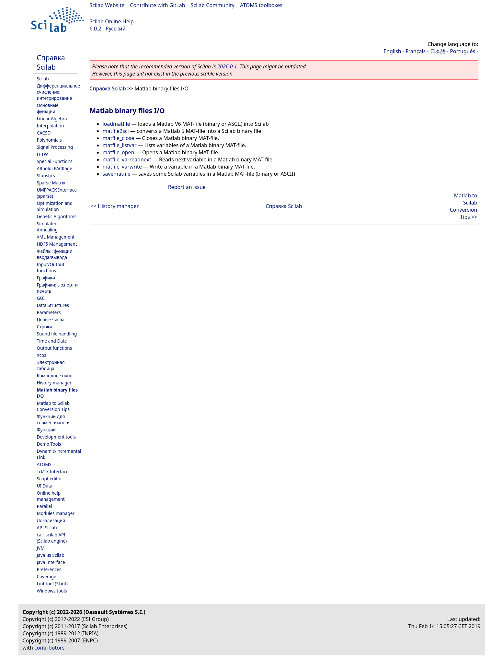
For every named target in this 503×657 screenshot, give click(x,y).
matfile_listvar (120, 145)
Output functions (54, 348)
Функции (46, 430)
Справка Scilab (51, 62)
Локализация (51, 520)
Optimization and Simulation (55, 206)
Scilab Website (107, 5)
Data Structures (53, 305)
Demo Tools (49, 444)
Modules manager (56, 513)
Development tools (56, 437)
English (392, 51)
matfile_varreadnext (127, 159)
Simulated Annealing (47, 226)
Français (416, 51)
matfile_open (118, 152)
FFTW (42, 154)
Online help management (51, 496)
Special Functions (55, 161)
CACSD (44, 133)
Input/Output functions (50, 267)
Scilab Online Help (112, 21)
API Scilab (47, 527)
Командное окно (55, 375)
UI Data (44, 486)
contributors (49, 647)
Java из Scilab (50, 555)
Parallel (44, 506)
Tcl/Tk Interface (53, 471)
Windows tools (52, 591)
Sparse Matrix (51, 183)
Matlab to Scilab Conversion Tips (53, 406)
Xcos (41, 355)
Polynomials (49, 140)
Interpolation (50, 126)
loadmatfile (116, 123)
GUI (41, 298)
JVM (41, 548)
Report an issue (187, 187)
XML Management (56, 237)
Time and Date (52, 341)
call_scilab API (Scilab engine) (52, 538)
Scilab (43, 79)
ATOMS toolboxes (261, 5)
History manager (54, 383)
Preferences (49, 569)
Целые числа (51, 319)
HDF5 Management (57, 244)
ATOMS (44, 464)
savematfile (117, 173)
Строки (44, 326)
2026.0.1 (227, 66)
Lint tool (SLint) (52, 584)
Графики (46, 278)
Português (462, 51)
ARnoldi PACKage (54, 168)
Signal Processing (55, 147)
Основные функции (48, 108)
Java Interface (51, 562)
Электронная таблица (51, 365)
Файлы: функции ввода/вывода (55, 254)
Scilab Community (212, 5)
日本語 (438, 51)
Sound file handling (57, 334)
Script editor (49, 478)
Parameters (49, 312)
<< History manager (115, 206)
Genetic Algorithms (57, 216)
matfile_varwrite (122, 166)
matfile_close (118, 138)
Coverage (46, 576)
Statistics (46, 175)
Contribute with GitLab (157, 5)
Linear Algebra (52, 118)
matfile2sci (116, 131)
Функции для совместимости (53, 419)
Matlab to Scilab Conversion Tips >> (463, 206)
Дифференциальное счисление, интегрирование (58, 92)
